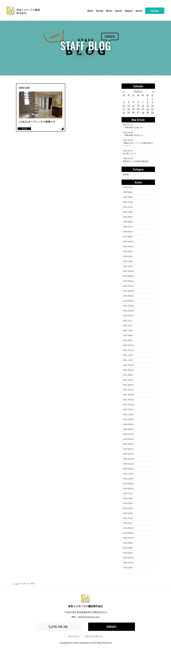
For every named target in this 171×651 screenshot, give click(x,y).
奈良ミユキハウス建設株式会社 (85, 599)
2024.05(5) (128, 237)
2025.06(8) (128, 197)
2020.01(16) (128, 464)
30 (152, 112)
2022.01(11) (128, 350)
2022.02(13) (128, 345)
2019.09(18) (128, 484)
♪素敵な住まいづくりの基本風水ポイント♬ (138, 143)
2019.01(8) (128, 508)
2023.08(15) (128, 281)
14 (143, 106)
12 (133, 106)
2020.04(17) (128, 449)
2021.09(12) (128, 370)
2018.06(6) (128, 543)
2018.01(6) (128, 567)
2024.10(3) (128, 212)
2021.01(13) (128, 404)
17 (124, 109)
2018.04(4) (128, 553)
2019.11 (138, 91)
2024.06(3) (128, 232)
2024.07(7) (128, 227)
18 (128, 109)
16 (152, 106)
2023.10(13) (128, 271)
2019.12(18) (128, 469)
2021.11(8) (128, 360)
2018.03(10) (128, 558)
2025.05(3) (128, 202)
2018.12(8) (128, 513)
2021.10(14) (128, 365)
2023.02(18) (128, 311)
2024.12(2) (128, 207)
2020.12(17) (128, 409)
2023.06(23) (128, 291)
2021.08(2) (128, 375)
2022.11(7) (128, 325)
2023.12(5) (128, 261)
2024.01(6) (128, 256)
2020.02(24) (128, 459)
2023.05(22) (128, 296)
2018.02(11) (128, 563)
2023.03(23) (128, 306)
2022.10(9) (128, 330)
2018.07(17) (128, 538)
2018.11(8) (128, 518)
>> (153, 92)
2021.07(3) (128, 380)
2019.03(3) (128, 498)
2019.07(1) (128, 493)
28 (143, 112)
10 (124, 106)
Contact (155, 10)
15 (147, 106)
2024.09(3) (128, 217)
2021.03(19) (128, 395)
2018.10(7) (128, 523)
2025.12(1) (128, 187)
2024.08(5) (128, 222)
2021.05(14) (128, 385)
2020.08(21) (128, 429)
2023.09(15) (128, 276)
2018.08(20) (128, 533)
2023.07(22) (128, 286)
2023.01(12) (128, 316)
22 (147, 109)
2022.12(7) (128, 320)
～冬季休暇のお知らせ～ (137, 126)
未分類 (126, 174)
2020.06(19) (128, 439)
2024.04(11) (128, 241)
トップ (16, 584)
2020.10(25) (128, 419)
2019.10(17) (128, 479)
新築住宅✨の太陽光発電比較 (137, 159)
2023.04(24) (128, 301)
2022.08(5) (128, 340)
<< (123, 92)
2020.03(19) (128, 454)
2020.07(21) (128, 434)
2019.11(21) (128, 474)
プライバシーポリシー (94, 636)
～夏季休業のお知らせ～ (137, 133)
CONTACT (111, 627)
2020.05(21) (128, 444)
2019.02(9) (128, 503)
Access (139, 10)
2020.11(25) (128, 414)
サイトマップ (73, 636)
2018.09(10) (128, 528)
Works (109, 10)
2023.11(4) (128, 266)
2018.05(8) (128, 548)
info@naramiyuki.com (89, 617)
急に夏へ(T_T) (137, 152)
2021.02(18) (128, 400)
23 (152, 109)
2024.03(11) (128, 246)
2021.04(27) (128, 390)
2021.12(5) (128, 355)
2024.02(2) (128, 251)
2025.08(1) (128, 192)
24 (124, 112)
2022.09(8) (128, 335)
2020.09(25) (128, 424)
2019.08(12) (128, 488)
